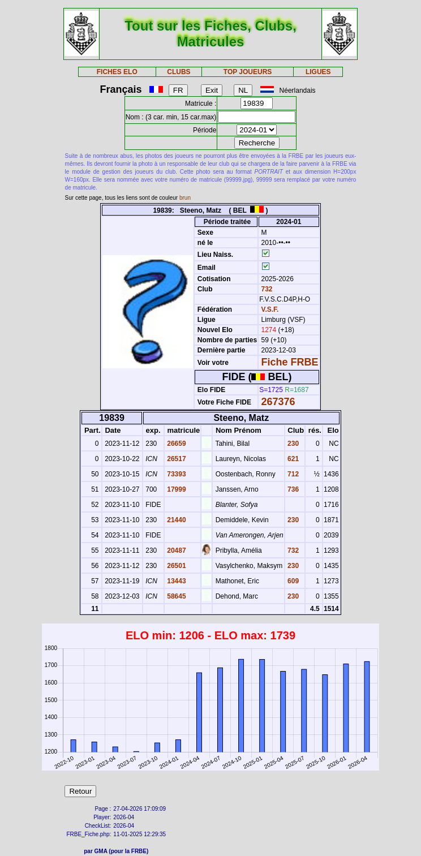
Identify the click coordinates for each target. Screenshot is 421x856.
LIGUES (318, 72)
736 (292, 489)
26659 (175, 444)
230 (292, 444)
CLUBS (178, 72)
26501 (175, 566)
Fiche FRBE (290, 362)
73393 (175, 474)
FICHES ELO (117, 72)
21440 (175, 520)
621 (292, 459)
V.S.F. (270, 309)
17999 (175, 489)
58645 (175, 596)
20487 (175, 550)
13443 (175, 581)
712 (292, 474)
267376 (278, 401)
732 (265, 289)
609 (292, 581)
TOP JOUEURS (248, 72)
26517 (175, 459)
